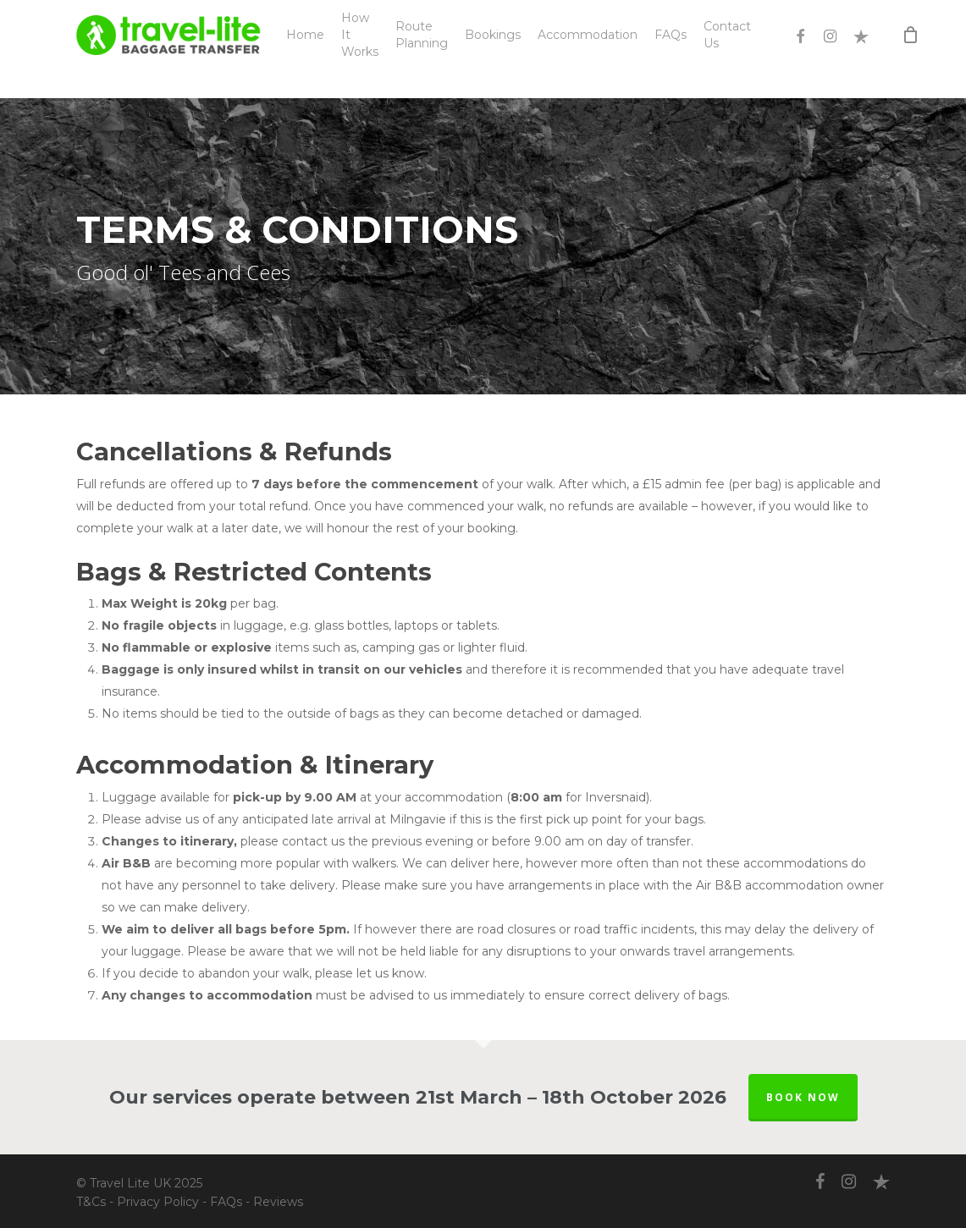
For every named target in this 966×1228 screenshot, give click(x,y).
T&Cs (91, 1201)
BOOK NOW (803, 1097)
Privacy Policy (158, 1201)
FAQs (226, 1201)
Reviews (278, 1201)
